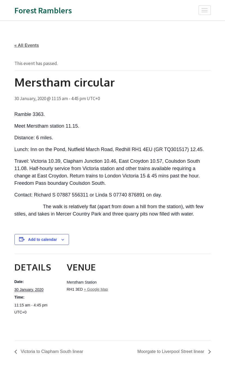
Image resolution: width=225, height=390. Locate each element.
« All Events (26, 45)
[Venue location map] (148, 291)
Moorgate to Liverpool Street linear (171, 351)
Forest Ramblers (43, 10)
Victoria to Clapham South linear (51, 351)
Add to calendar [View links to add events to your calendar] (42, 239)
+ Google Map (96, 289)
